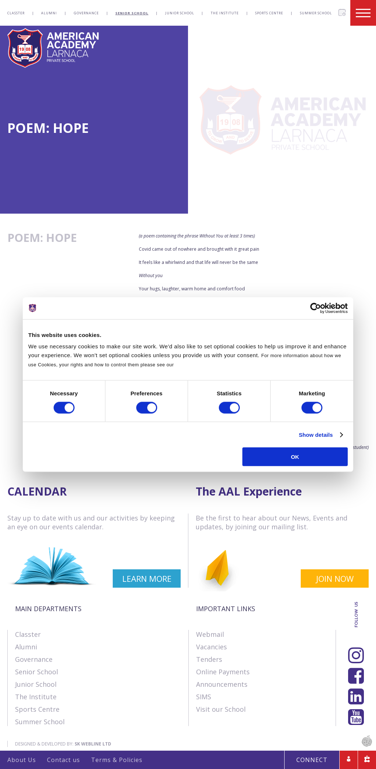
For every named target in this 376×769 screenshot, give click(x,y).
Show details (316, 434)
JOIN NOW (335, 578)
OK (295, 457)
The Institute (225, 13)
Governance (86, 13)
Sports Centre (269, 13)
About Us (21, 760)
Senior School (131, 13)
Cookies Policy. (193, 364)
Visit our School (221, 709)
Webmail (210, 634)
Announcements (221, 684)
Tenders (209, 659)
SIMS (203, 696)
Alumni (49, 13)
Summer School (316, 13)
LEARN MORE (146, 578)
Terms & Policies (116, 760)
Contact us (63, 760)
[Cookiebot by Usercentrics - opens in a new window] (315, 307)
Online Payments (223, 671)
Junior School (179, 13)
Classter (16, 13)
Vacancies (211, 646)
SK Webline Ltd (93, 744)
